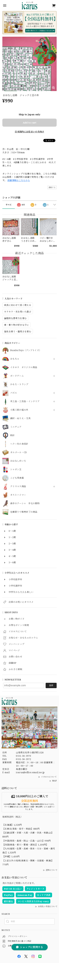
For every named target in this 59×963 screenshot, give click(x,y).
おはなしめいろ (18, 461)
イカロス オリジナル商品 (23, 367)
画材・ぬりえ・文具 (20, 418)
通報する (52, 187)
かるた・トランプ (19, 384)
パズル (13, 393)
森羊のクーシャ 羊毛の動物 (24, 503)
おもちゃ (14, 359)
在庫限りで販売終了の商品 (23, 512)
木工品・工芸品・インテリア (24, 401)
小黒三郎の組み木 (19, 410)
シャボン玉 (16, 469)
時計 (12, 435)
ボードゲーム (17, 376)
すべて (8, 204)
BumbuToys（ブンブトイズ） (25, 350)
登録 (51, 685)
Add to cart (29, 122)
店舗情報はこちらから (18, 180)
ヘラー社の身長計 (19, 444)
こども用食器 (17, 478)
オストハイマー (18, 495)
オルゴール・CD (18, 452)
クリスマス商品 (18, 486)
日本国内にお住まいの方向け (29, 131)
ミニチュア (16, 427)
